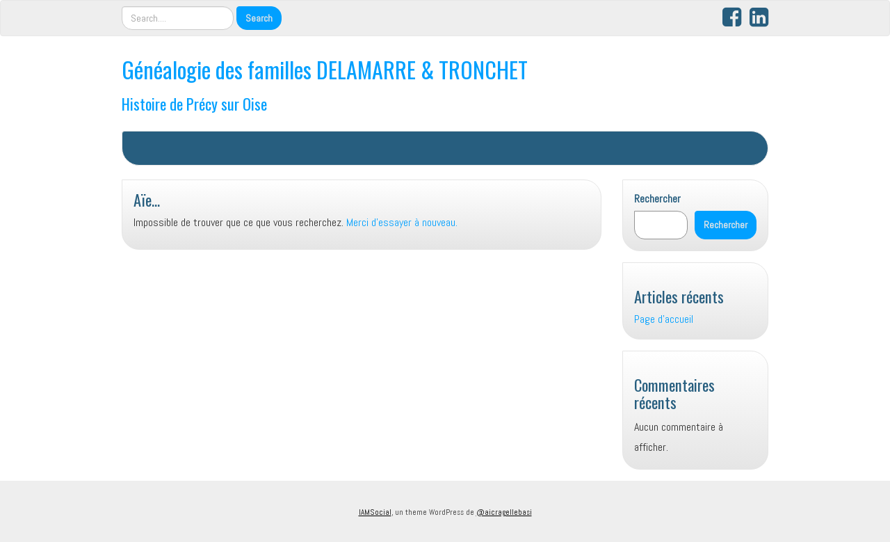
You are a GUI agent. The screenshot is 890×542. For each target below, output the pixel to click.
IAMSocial (375, 512)
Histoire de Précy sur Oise (194, 103)
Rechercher (657, 198)
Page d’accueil (663, 319)
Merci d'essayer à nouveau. (402, 222)
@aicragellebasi (504, 512)
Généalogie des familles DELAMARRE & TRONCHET (325, 69)
